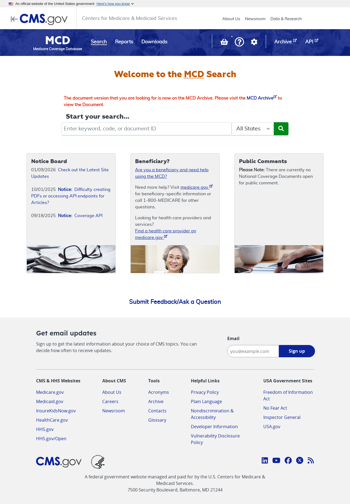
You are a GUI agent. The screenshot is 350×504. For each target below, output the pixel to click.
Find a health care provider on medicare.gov (165, 234)
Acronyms (158, 392)
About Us (231, 19)
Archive (156, 401)
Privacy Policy (205, 392)
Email (233, 338)
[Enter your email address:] (253, 351)
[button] (239, 42)
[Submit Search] (281, 128)
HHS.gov (45, 429)
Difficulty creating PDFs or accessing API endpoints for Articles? (70, 196)
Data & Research (286, 19)
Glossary (157, 420)
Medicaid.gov (49, 401)
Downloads (154, 42)
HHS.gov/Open (51, 439)
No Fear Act (275, 408)
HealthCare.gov (52, 420)
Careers (110, 401)
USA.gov (271, 427)
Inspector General (282, 417)
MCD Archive (262, 98)
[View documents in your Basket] (224, 43)
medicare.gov (196, 187)
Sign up (297, 351)
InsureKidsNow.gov (56, 411)
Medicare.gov (50, 392)
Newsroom (255, 19)
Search (99, 42)
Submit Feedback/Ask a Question (175, 302)
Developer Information (214, 427)
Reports (124, 42)
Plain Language (206, 401)
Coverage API (80, 216)
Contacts (157, 411)
